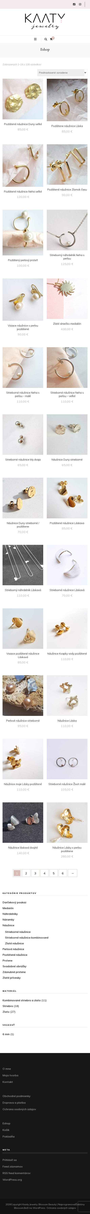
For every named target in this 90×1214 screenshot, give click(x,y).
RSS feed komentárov (17, 1173)
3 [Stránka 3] (35, 873)
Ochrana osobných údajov (19, 1109)
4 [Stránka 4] (44, 873)
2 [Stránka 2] (26, 873)
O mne (7, 1068)
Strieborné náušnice (18, 932)
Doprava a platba (14, 1102)
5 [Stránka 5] (54, 873)
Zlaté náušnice (14, 943)
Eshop (6, 1123)
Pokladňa (9, 1136)
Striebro (8, 1006)
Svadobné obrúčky (14, 966)
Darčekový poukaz (14, 902)
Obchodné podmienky (17, 1096)
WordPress (39, 1207)
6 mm (6, 1034)
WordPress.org (12, 1179)
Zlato (6, 1011)
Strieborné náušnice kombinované (26, 937)
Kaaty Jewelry (29, 1204)
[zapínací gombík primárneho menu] (35, 39)
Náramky (8, 919)
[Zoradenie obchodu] (62, 72)
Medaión (8, 908)
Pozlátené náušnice (15, 954)
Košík (6, 1130)
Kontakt (8, 1082)
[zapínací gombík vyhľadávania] (46, 39)
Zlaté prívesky (12, 977)
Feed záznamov (13, 1166)
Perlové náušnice (13, 949)
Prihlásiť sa (10, 1160)
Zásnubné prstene (14, 972)
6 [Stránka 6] (63, 873)
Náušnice (8, 925)
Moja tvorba (10, 1075)
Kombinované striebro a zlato (22, 1000)
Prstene (7, 960)
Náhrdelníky (10, 913)
